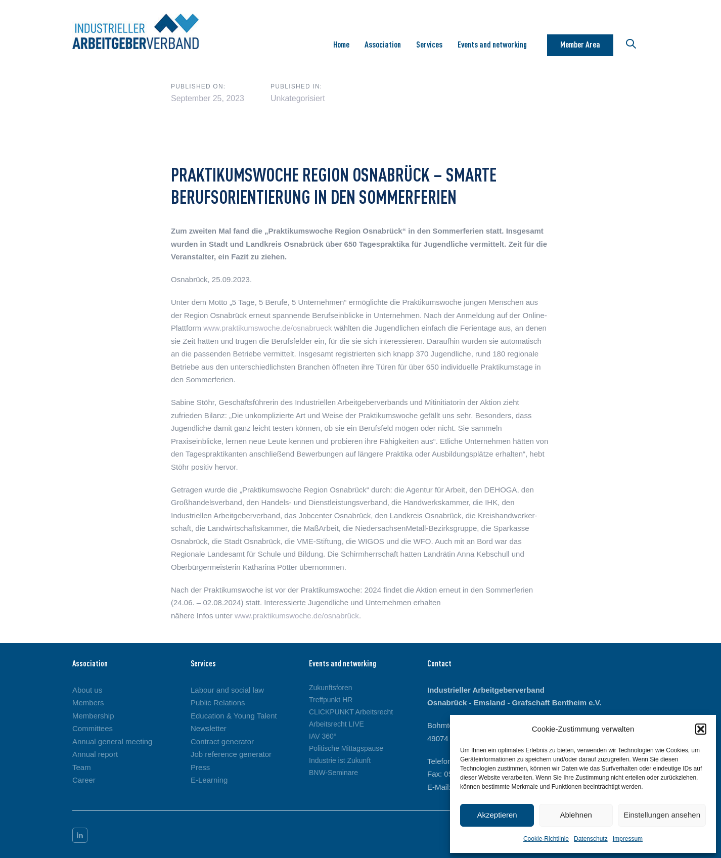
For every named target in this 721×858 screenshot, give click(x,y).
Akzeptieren (497, 814)
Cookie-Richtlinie (546, 838)
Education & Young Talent (234, 715)
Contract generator (222, 741)
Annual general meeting (112, 741)
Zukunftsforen (330, 688)
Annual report (95, 754)
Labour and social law (227, 690)
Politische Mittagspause (346, 748)
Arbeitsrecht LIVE (336, 724)
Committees (92, 728)
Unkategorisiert (298, 98)
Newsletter (209, 728)
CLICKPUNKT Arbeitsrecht (351, 712)
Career (84, 780)
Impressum (628, 838)
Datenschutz (591, 838)
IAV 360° (322, 736)
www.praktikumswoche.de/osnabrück (297, 615)
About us (87, 690)
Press (200, 767)
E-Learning (209, 780)
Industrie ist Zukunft (340, 760)
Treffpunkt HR (330, 700)
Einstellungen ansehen (661, 814)
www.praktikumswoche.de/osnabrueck (267, 328)
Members (88, 702)
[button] (701, 729)
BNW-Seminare (333, 773)
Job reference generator (231, 754)
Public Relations (218, 702)
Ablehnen (576, 814)
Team (81, 767)
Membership (93, 715)
